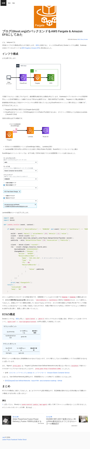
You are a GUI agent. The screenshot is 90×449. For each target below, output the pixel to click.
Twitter (20, 439)
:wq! (3, 437)
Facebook (14, 439)
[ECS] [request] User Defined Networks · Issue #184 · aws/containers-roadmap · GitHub (33, 380)
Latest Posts (6, 439)
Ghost (82, 39)
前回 (37, 45)
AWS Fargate (25, 48)
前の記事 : (28, 418)
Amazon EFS (35, 48)
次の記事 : (61, 419)
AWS (78, 39)
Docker (86, 39)
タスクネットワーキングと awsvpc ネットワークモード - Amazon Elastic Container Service (39, 372)
